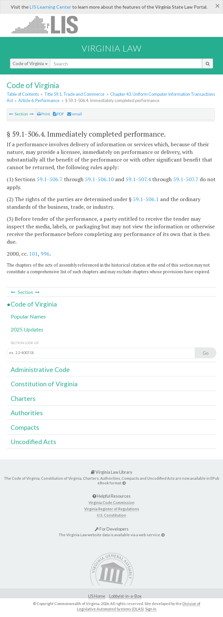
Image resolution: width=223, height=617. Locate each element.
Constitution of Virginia (44, 384)
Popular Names (28, 316)
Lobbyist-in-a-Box (125, 596)
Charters (23, 398)
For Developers (111, 529)
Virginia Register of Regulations (111, 509)
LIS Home (96, 596)
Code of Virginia (30, 63)
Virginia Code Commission (111, 502)
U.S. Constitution (111, 515)
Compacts (25, 427)
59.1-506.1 (146, 199)
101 (33, 253)
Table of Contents (23, 94)
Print (43, 113)
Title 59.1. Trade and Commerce (74, 94)
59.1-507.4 (138, 179)
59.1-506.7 (50, 179)
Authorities (27, 413)
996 (45, 253)
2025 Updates (27, 329)
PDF (58, 113)
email (74, 113)
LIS (48, 24)
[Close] (217, 5)
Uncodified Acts (33, 441)
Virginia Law (111, 48)
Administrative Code (40, 369)
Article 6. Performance (39, 100)
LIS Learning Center (50, 7)
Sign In (150, 609)
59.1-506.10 (99, 179)
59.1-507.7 (185, 179)
